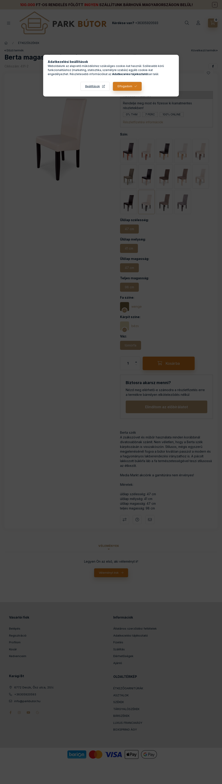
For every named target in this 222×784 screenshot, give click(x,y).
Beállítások (92, 86)
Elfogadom (125, 86)
